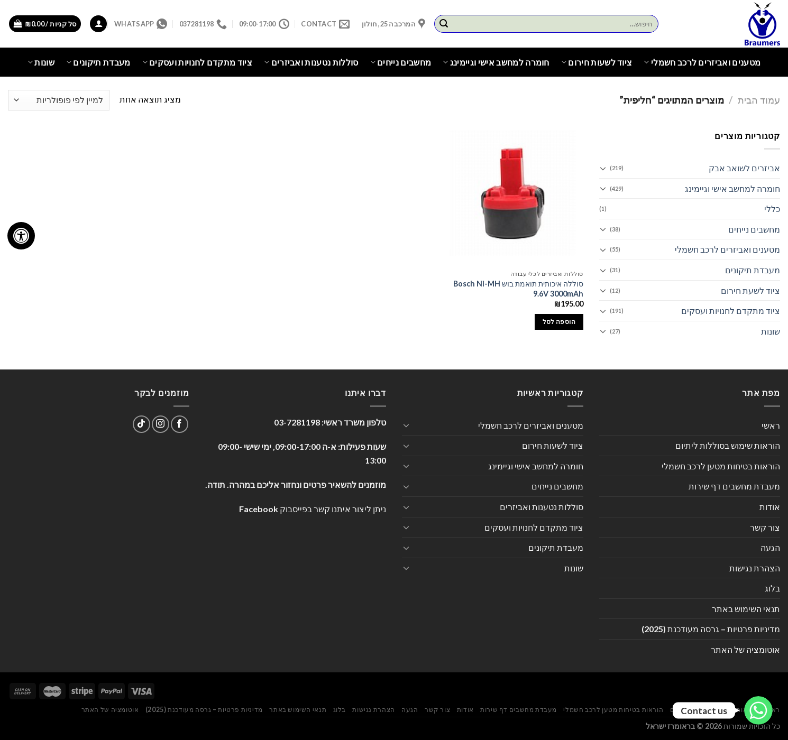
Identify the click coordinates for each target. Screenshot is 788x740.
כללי (772, 209)
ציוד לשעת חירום (750, 290)
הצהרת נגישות (754, 568)
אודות (769, 507)
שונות (41, 62)
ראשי (771, 425)
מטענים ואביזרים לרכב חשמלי (702, 62)
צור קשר (765, 527)
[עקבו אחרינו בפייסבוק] (179, 424)
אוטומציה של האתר (745, 649)
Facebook (258, 509)
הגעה (770, 547)
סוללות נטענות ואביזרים (311, 62)
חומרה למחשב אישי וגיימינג (496, 62)
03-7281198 (297, 422)
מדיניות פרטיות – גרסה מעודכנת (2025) (711, 629)
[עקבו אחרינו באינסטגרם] (160, 424)
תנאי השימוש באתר (746, 609)
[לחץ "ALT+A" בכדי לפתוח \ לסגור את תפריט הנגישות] (21, 235)
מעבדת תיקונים (98, 62)
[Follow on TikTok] (141, 424)
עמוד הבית (759, 100)
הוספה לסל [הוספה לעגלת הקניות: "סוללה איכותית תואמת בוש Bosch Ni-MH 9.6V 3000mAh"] (559, 321)
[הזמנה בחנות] (58, 100)
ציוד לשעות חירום (597, 62)
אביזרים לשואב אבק (744, 168)
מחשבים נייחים (401, 62)
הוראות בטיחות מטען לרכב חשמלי (721, 466)
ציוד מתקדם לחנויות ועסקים (197, 62)
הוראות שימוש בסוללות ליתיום (727, 445)
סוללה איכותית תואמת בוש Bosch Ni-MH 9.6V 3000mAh (518, 288)
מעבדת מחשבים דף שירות (734, 486)
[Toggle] (603, 168)
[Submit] (444, 24)
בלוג (772, 588)
